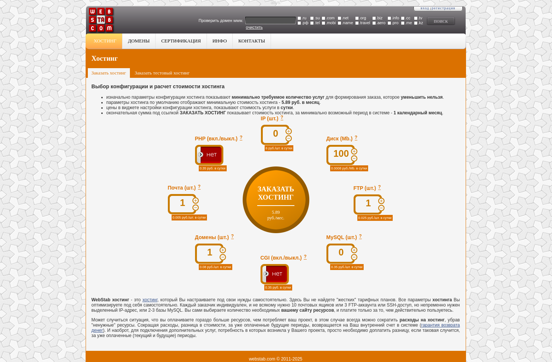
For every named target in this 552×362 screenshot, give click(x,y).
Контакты (251, 41)
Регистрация (444, 8)
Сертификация (181, 41)
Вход (425, 8)
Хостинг (105, 41)
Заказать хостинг (109, 73)
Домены (139, 41)
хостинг (150, 299)
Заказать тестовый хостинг (162, 73)
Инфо (220, 41)
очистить (254, 27)
